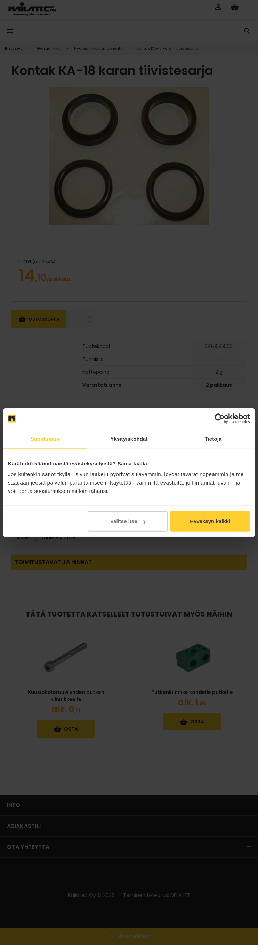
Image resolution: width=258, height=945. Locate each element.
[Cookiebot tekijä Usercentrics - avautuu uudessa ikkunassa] (219, 418)
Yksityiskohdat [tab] (128, 438)
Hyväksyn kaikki (210, 521)
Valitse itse (128, 521)
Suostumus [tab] (45, 438)
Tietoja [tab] (213, 438)
